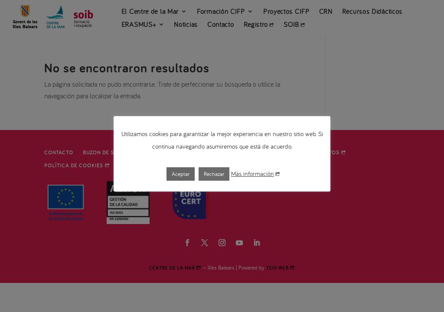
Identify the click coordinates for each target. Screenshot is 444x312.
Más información (255, 173)
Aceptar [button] (180, 174)
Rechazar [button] (214, 174)
